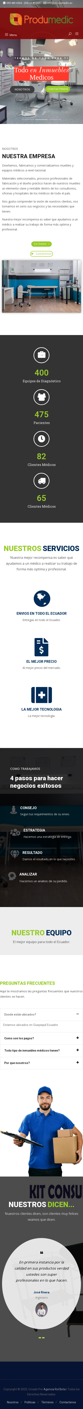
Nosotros (13, 1402)
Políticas (30, 1402)
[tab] (41, 1015)
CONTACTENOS (57, 89)
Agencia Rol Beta (55, 1389)
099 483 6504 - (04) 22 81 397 (21, 2)
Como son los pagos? (19, 1038)
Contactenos (41, 253)
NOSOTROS (22, 89)
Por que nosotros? (17, 1063)
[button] (75, 34)
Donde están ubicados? (20, 1014)
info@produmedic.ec (58, 2)
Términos (47, 1402)
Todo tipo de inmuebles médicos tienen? (32, 1050)
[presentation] (40, 1337)
